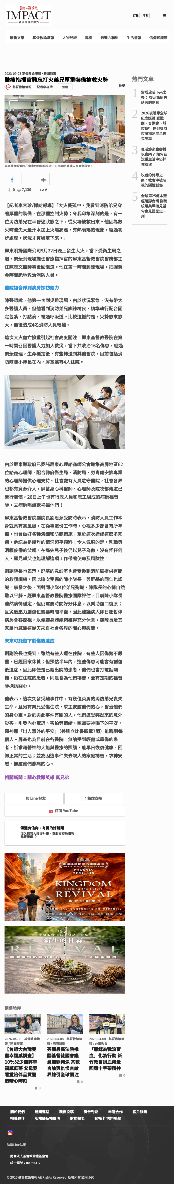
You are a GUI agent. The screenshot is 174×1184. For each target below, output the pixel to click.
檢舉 (122, 85)
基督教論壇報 (43, 37)
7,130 (24, 189)
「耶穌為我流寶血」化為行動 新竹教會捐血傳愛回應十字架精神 (105, 1058)
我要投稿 (66, 1111)
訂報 (135, 15)
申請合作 (115, 1111)
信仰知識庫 (158, 37)
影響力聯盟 (109, 37)
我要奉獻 (29, 836)
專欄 (88, 37)
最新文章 (17, 37)
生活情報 (134, 37)
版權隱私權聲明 (47, 1118)
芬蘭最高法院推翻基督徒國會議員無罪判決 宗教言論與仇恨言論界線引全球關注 (63, 1062)
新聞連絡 (42, 1111)
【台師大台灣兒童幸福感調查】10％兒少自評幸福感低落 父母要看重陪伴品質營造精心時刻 (21, 1065)
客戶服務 (140, 1111)
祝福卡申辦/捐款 (107, 1118)
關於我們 (17, 1111)
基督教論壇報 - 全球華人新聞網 (29, 15)
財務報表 (77, 1118)
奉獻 (145, 15)
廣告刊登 (91, 1111)
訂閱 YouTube (63, 810)
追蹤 (65, 87)
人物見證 (69, 37)
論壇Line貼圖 (16, 1144)
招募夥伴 (17, 1118)
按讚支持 (93, 798)
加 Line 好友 (32, 798)
